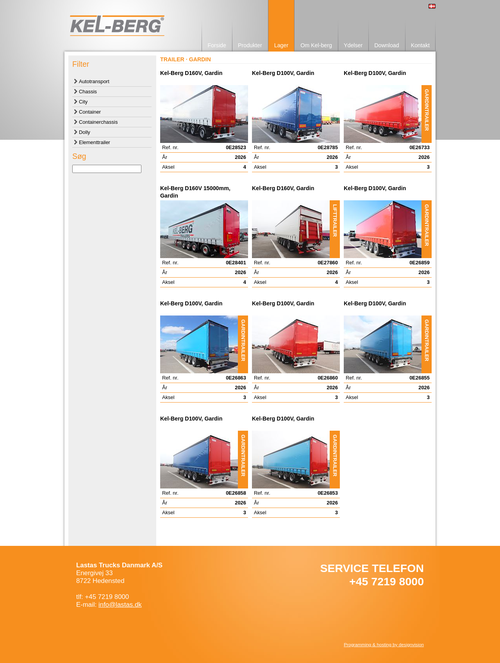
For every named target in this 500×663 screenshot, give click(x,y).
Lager (281, 45)
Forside (216, 45)
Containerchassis (98, 122)
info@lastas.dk (120, 604)
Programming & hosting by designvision (384, 644)
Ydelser (353, 45)
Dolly (84, 132)
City (83, 102)
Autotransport (94, 81)
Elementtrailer (94, 142)
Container (90, 112)
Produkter (250, 45)
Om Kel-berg (316, 45)
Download (386, 45)
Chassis (88, 91)
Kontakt (420, 45)
